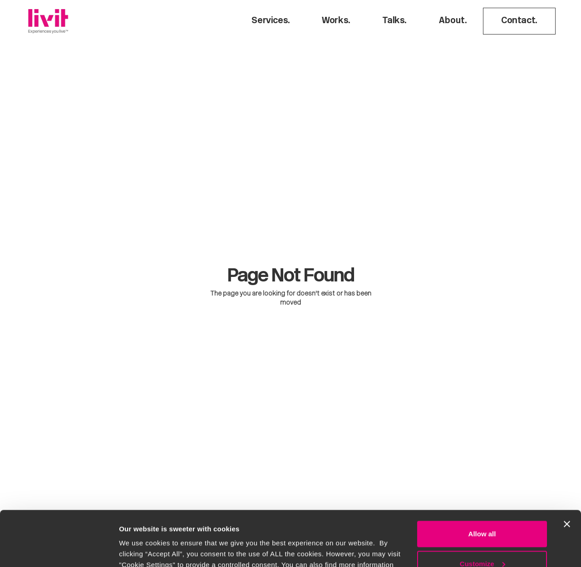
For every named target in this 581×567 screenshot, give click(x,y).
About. (453, 20)
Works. (336, 20)
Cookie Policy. (261, 524)
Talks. (394, 20)
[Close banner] (567, 472)
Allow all (482, 482)
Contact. (519, 20)
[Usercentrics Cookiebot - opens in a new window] (58, 549)
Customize (482, 512)
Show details (140, 549)
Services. (270, 20)
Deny (482, 542)
